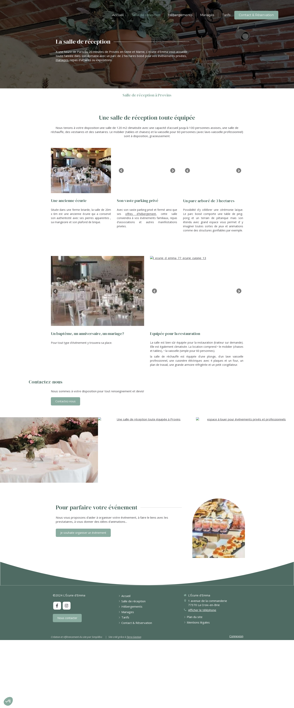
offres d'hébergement (140, 214)
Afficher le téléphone (202, 625)
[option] (81, 170)
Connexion (236, 651)
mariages (62, 60)
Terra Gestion (134, 652)
